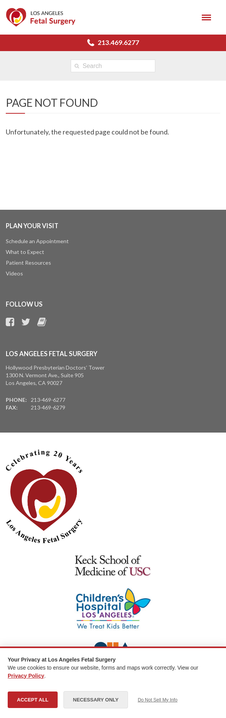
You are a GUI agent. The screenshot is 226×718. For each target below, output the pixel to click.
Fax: (12, 407)
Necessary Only (96, 700)
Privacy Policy (26, 676)
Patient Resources (28, 262)
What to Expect (25, 252)
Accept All (32, 700)
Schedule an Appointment (37, 241)
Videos (14, 273)
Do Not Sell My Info (157, 700)
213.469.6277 (118, 42)
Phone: (16, 399)
